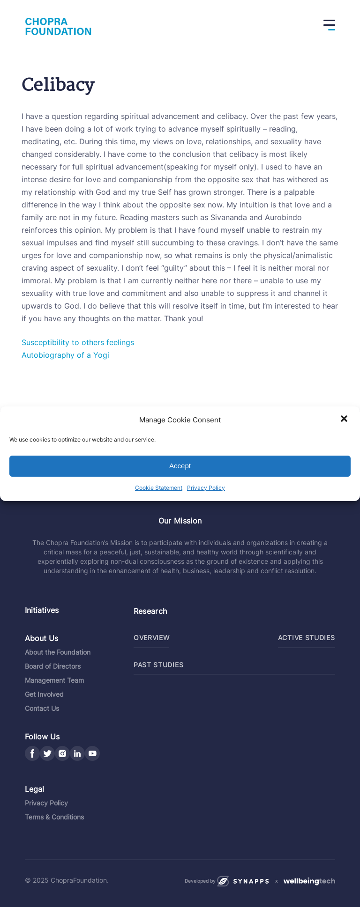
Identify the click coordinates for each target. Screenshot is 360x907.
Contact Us (42, 708)
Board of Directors (53, 666)
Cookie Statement (158, 487)
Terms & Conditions (54, 817)
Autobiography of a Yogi (65, 355)
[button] (345, 419)
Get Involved (44, 694)
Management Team (54, 680)
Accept (180, 466)
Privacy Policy (206, 487)
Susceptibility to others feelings (78, 342)
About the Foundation (57, 652)
